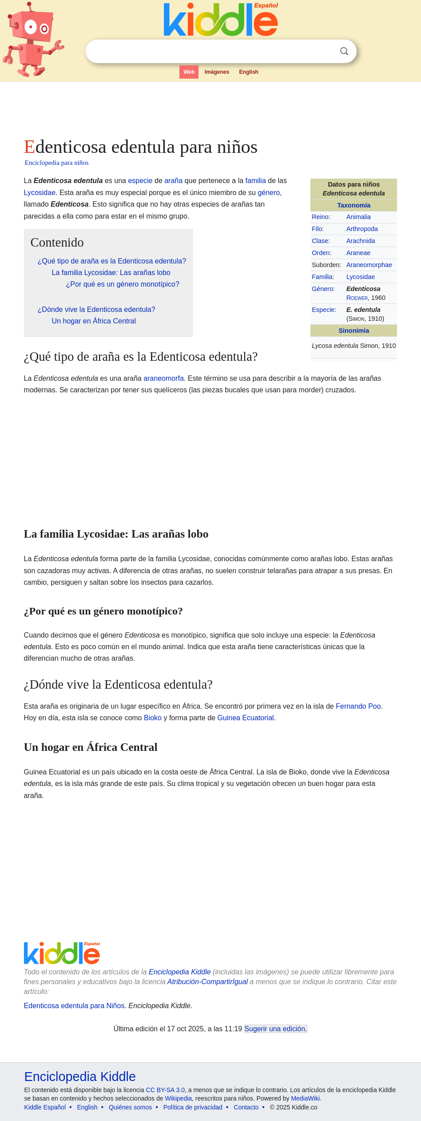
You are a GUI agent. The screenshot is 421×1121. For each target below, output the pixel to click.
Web (189, 72)
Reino (320, 216)
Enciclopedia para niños (57, 162)
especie (140, 180)
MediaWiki (305, 1098)
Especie (323, 309)
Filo (317, 228)
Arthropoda (362, 228)
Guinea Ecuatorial (245, 718)
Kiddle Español (45, 1107)
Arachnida (360, 240)
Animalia (358, 216)
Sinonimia (353, 330)
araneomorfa (163, 378)
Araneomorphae (369, 264)
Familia (322, 276)
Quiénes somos (130, 1107)
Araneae (358, 252)
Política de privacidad (192, 1107)
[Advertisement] (210, 106)
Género (322, 288)
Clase (320, 240)
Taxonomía (353, 205)
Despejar (326, 51)
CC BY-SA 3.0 (165, 1089)
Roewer (357, 297)
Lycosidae (360, 276)
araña (173, 180)
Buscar (344, 51)
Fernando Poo (358, 706)
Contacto (246, 1107)
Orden (321, 252)
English (248, 72)
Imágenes (217, 72)
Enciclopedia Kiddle (180, 972)
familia (256, 180)
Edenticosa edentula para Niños (74, 1005)
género (269, 192)
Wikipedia (178, 1098)
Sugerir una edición (275, 1029)
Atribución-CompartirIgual (207, 981)
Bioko (153, 718)
